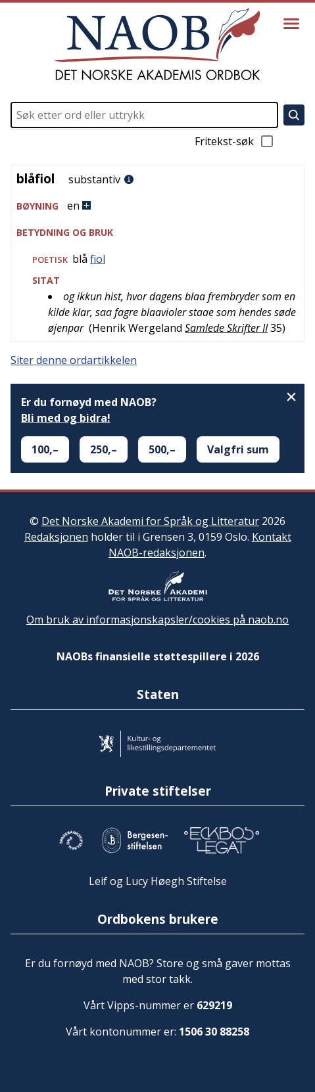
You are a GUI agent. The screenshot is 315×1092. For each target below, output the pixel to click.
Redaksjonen (56, 537)
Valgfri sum (238, 449)
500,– (162, 449)
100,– (45, 449)
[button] (157, 206)
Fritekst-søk (235, 141)
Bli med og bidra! (65, 418)
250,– (103, 449)
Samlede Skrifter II (226, 328)
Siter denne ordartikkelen (74, 360)
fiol (97, 259)
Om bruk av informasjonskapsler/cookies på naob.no (157, 619)
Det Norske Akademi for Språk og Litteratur (150, 521)
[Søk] (293, 114)
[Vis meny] (291, 23)
